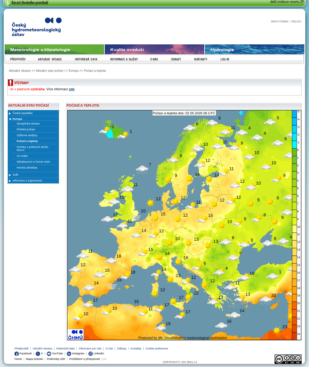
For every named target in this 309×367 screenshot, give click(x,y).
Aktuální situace (42, 348)
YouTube (55, 353)
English (296, 21)
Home (18, 359)
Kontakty (136, 348)
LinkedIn (96, 353)
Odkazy (122, 348)
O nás (109, 348)
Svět (15, 174)
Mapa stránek (280, 21)
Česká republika (23, 113)
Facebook (23, 353)
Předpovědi (21, 348)
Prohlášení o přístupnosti (84, 359)
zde (72, 89)
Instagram (75, 353)
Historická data (65, 348)
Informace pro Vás (90, 348)
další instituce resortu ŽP (287, 1)
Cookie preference (156, 348)
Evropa (17, 118)
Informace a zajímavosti (27, 180)
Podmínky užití (56, 359)
